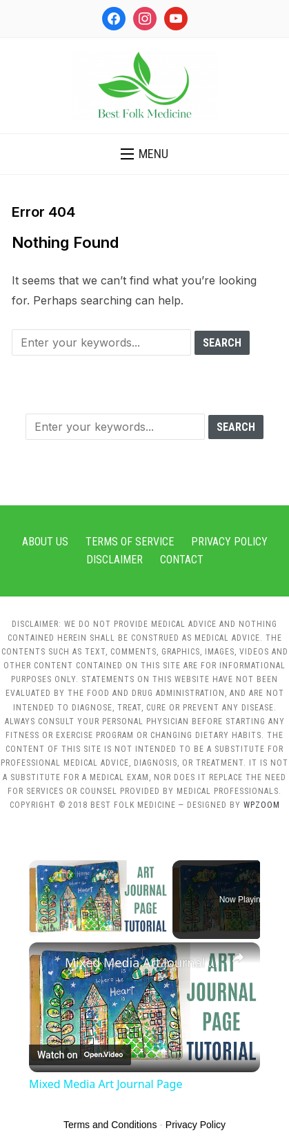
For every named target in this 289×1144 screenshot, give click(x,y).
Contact (181, 559)
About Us (45, 541)
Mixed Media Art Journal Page (144, 962)
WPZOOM (261, 805)
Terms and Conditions (110, 1124)
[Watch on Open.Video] (80, 1055)
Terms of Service (130, 541)
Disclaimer (114, 559)
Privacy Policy (229, 541)
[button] (144, 154)
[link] (47, 961)
